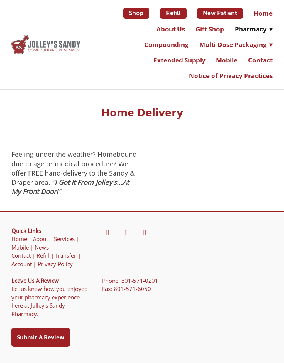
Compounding (166, 44)
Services (64, 239)
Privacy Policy (55, 264)
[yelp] (126, 232)
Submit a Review (40, 337)
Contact (260, 60)
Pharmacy (254, 29)
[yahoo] (144, 232)
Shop (136, 13)
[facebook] (107, 232)
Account (21, 264)
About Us (170, 29)
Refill (173, 13)
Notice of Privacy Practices (231, 75)
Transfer (65, 255)
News (42, 247)
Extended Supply (179, 60)
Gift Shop (210, 29)
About (40, 239)
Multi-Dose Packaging (236, 44)
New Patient (220, 13)
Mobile (226, 60)
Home (263, 13)
